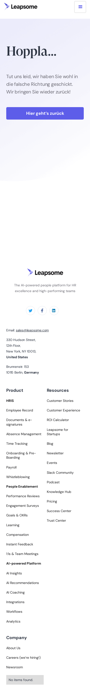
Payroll (11, 467)
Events (52, 463)
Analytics (13, 621)
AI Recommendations (22, 583)
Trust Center (56, 520)
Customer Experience (63, 410)
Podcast (53, 482)
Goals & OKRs (17, 515)
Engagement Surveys (22, 505)
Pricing (52, 501)
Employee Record (19, 410)
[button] (80, 7)
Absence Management (23, 434)
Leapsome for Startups (57, 431)
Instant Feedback (19, 544)
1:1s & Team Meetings (22, 554)
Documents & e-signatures (19, 422)
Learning (12, 525)
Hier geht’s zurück (45, 113)
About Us (13, 648)
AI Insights (14, 573)
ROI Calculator (58, 420)
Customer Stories (60, 401)
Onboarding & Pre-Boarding (21, 455)
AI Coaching (15, 592)
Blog (50, 443)
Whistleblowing (18, 477)
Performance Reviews (23, 496)
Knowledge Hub (59, 492)
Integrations (15, 602)
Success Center (59, 511)
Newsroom (14, 667)
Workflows (14, 611)
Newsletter (55, 453)
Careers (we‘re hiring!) (23, 657)
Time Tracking (17, 443)
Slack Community (60, 472)
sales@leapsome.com (32, 330)
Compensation (17, 534)
